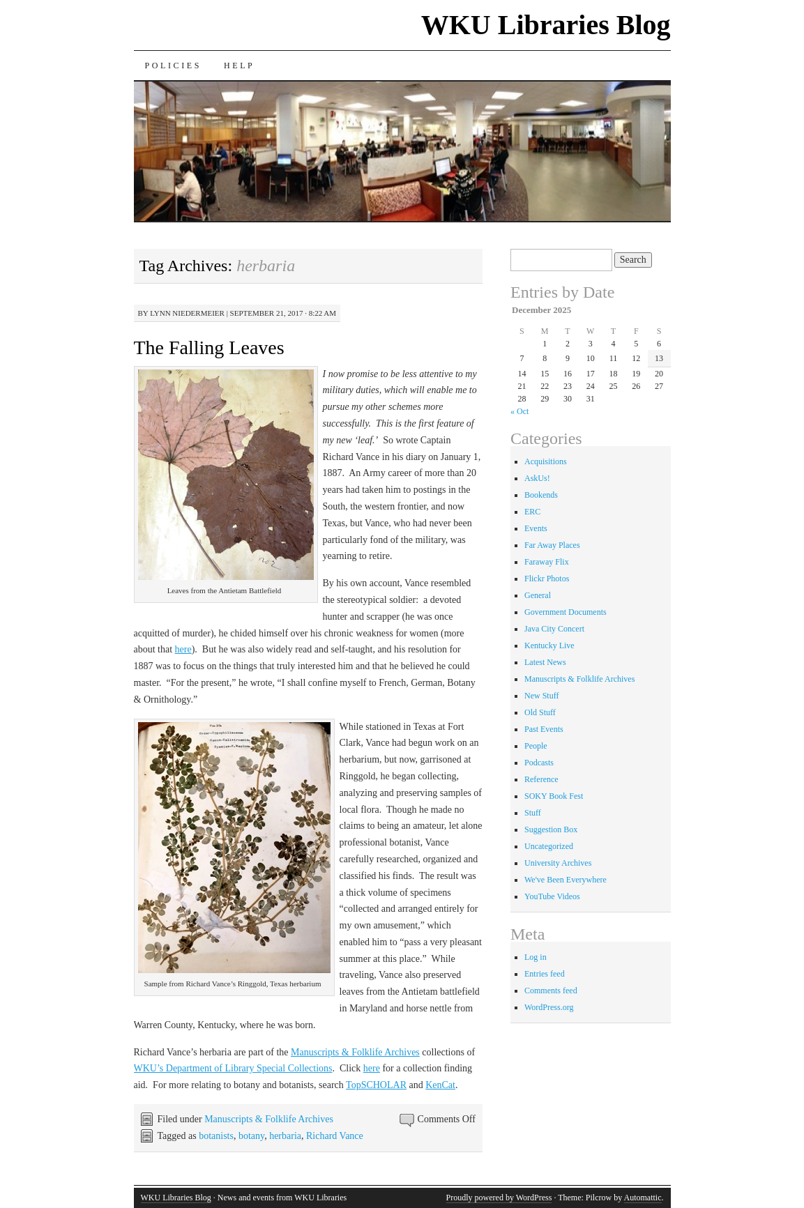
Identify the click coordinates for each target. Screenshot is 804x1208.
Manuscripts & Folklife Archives (355, 1052)
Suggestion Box (550, 829)
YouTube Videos (552, 896)
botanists (216, 1136)
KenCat (440, 1085)
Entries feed (544, 974)
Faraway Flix (546, 562)
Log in (535, 957)
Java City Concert (554, 629)
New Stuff (541, 696)
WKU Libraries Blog (546, 24)
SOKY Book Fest (553, 796)
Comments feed (550, 990)
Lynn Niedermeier (187, 313)
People (535, 746)
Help (239, 65)
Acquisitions (545, 461)
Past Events (543, 729)
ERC (532, 512)
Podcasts (539, 762)
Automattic (643, 1197)
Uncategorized (548, 846)
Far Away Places (552, 545)
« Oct (519, 411)
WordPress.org (548, 1007)
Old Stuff (540, 712)
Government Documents (565, 612)
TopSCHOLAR (376, 1085)
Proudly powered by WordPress (499, 1197)
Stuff (532, 813)
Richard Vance (334, 1136)
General (537, 595)
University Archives (557, 863)
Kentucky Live (549, 645)
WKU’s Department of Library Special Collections (233, 1068)
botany (251, 1136)
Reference (541, 779)
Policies (173, 65)
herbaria (285, 1136)
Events (535, 528)
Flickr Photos (546, 578)
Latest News (545, 662)
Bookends (541, 495)
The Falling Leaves (209, 347)
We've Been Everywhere (565, 880)
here (183, 649)
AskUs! (537, 478)
